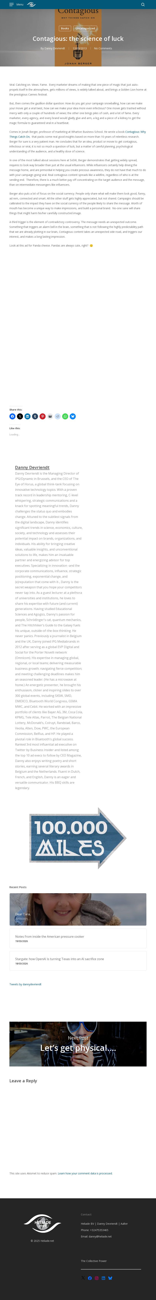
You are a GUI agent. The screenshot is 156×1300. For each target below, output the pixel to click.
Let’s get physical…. (78, 1044)
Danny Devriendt (54, 48)
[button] (16, 5)
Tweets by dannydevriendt (25, 984)
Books (65, 28)
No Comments (103, 48)
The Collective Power (94, 1261)
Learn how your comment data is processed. (85, 1173)
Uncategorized (85, 28)
